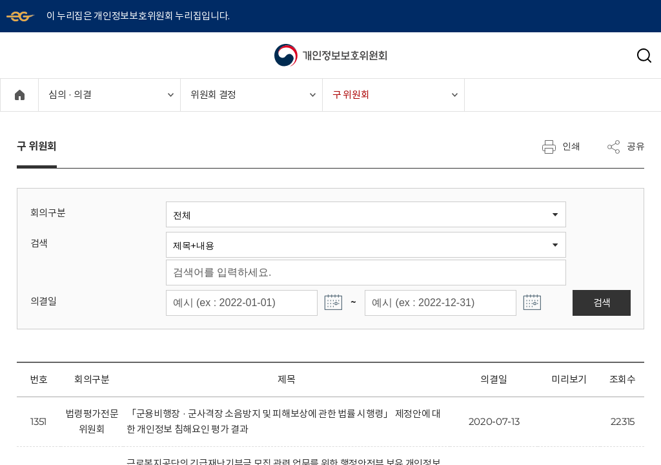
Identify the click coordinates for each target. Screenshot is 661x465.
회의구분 (48, 213)
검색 (39, 243)
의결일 (43, 301)
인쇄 (561, 146)
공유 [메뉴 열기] (625, 146)
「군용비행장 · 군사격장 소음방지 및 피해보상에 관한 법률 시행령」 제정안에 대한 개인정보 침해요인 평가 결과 (284, 421)
